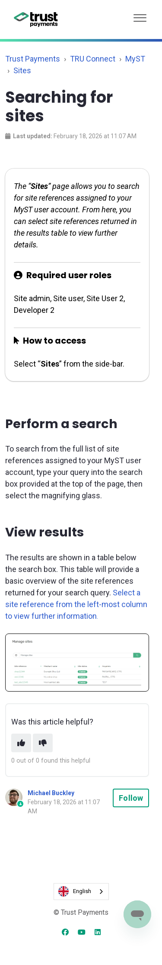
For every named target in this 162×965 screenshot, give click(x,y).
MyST (135, 58)
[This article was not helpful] (43, 743)
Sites (22, 70)
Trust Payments (32, 58)
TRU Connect (92, 58)
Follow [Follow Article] (131, 798)
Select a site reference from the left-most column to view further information (76, 604)
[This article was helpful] (21, 743)
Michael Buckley (51, 793)
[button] (140, 16)
